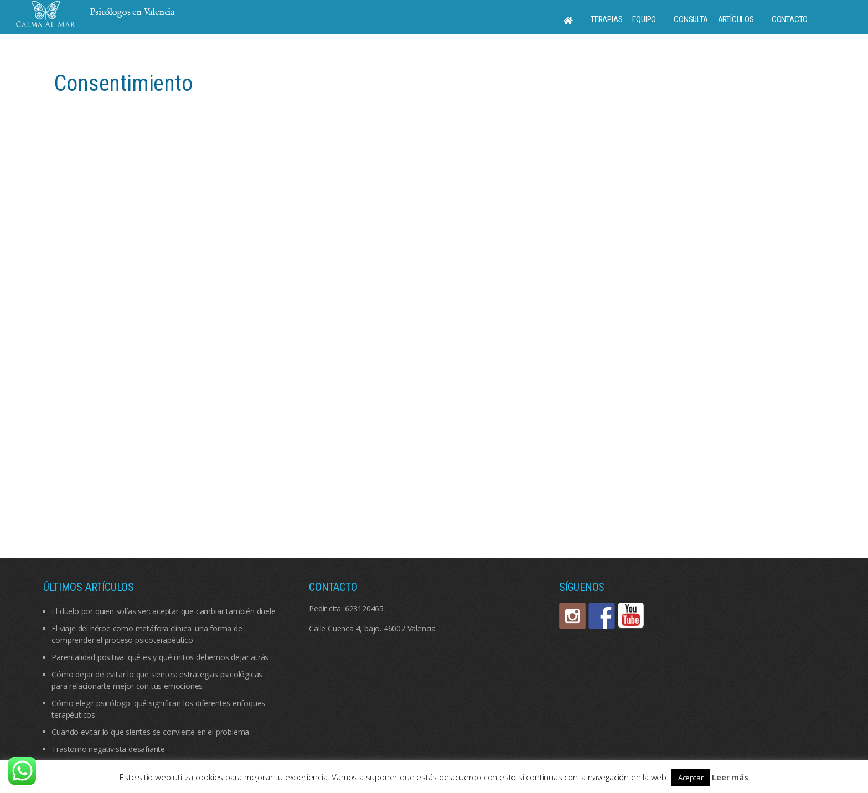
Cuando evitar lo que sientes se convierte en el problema (150, 732)
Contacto (790, 19)
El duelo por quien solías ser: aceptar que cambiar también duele (163, 611)
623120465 (364, 608)
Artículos (736, 19)
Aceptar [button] (691, 777)
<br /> (433, 311)
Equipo (644, 19)
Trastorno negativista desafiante (108, 749)
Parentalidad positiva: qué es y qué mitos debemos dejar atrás (159, 657)
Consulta (690, 19)
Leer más (730, 776)
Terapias (606, 19)
